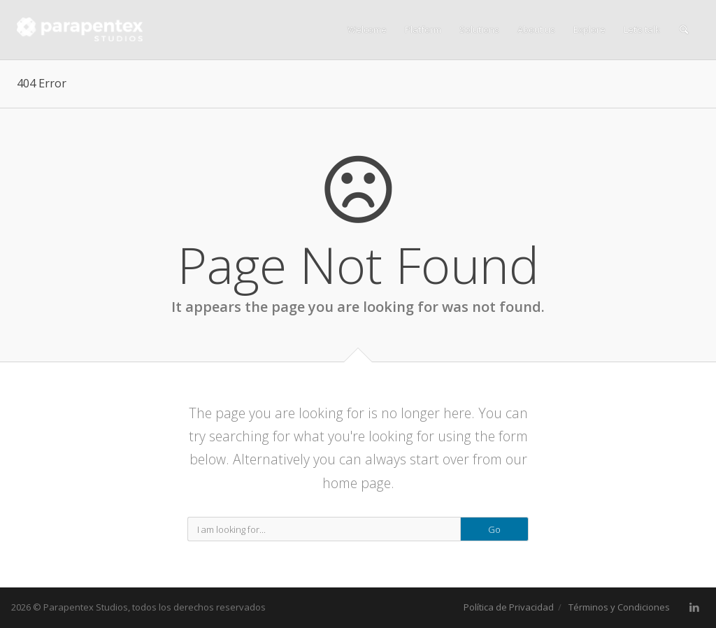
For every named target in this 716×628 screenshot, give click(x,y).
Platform (423, 29)
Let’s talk (642, 29)
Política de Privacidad (509, 607)
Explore (589, 29)
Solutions (479, 29)
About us (536, 29)
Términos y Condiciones (619, 607)
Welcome (367, 29)
